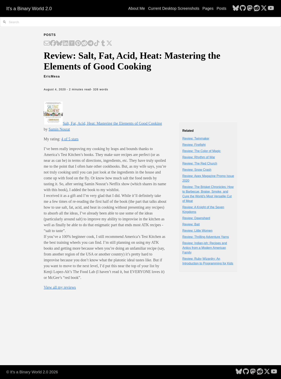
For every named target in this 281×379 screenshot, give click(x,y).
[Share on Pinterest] (78, 43)
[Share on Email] (47, 43)
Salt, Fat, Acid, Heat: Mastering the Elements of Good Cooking (112, 123)
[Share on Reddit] (84, 43)
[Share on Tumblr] (103, 43)
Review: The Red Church (199, 163)
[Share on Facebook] (53, 43)
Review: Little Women (197, 230)
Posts (221, 8)
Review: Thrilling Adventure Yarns (205, 236)
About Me (136, 8)
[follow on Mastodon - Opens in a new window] (250, 8)
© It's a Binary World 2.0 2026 (32, 372)
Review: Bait (191, 224)
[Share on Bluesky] (59, 43)
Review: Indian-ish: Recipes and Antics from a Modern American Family (204, 247)
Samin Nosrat (59, 129)
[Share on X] (109, 43)
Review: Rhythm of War (198, 157)
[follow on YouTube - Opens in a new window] (271, 8)
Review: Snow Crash (196, 169)
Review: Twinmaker (195, 138)
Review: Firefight (193, 144)
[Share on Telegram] (90, 43)
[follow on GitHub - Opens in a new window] (243, 8)
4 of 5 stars (69, 139)
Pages (207, 8)
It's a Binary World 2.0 (29, 8)
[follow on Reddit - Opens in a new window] (257, 8)
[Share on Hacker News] (72, 43)
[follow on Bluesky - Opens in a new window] (236, 8)
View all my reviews (60, 287)
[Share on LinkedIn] (65, 43)
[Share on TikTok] (97, 43)
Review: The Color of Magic (201, 151)
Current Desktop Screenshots (173, 8)
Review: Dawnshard (196, 218)
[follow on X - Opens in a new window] (264, 8)
